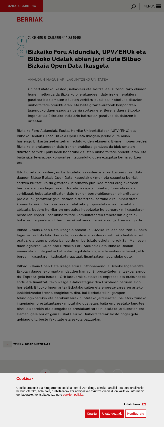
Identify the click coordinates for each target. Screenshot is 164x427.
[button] (144, 404)
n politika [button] (73, 394)
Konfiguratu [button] (136, 413)
